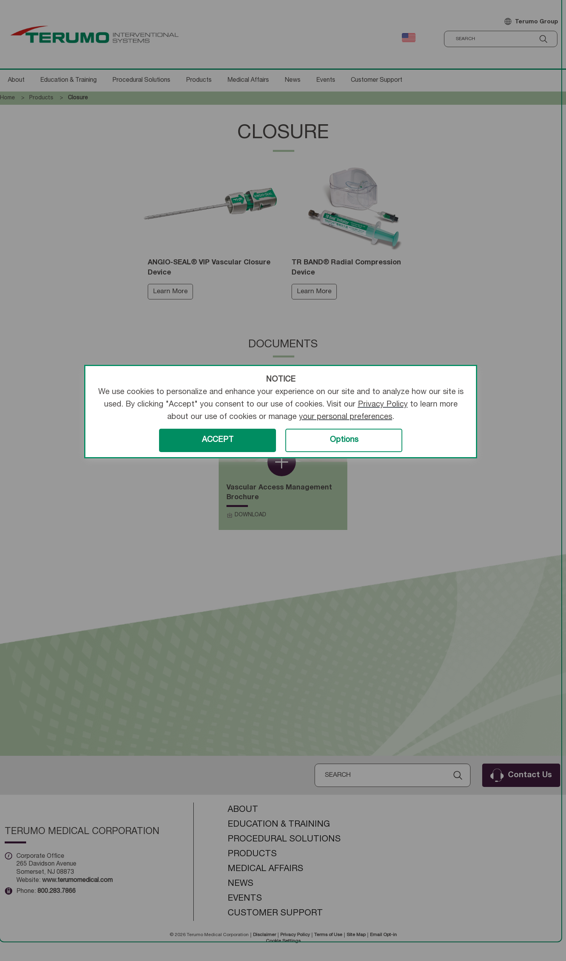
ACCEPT (217, 440)
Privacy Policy (383, 405)
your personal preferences (345, 417)
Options (344, 440)
